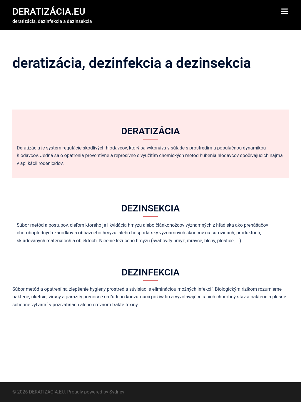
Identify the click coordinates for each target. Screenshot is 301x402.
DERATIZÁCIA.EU (48, 11)
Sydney (116, 392)
